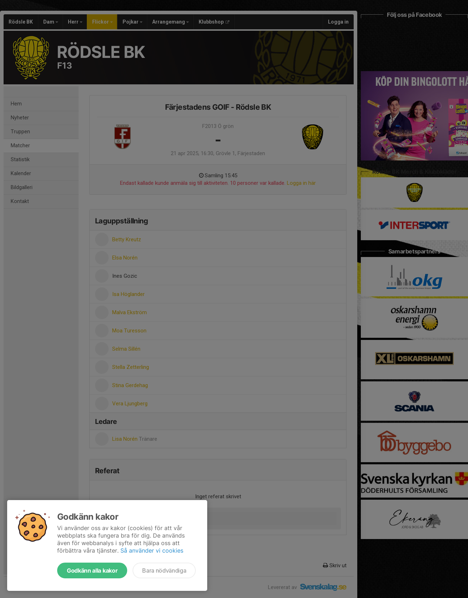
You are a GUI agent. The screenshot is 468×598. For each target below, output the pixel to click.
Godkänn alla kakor (92, 570)
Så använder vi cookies (151, 550)
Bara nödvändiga (164, 570)
